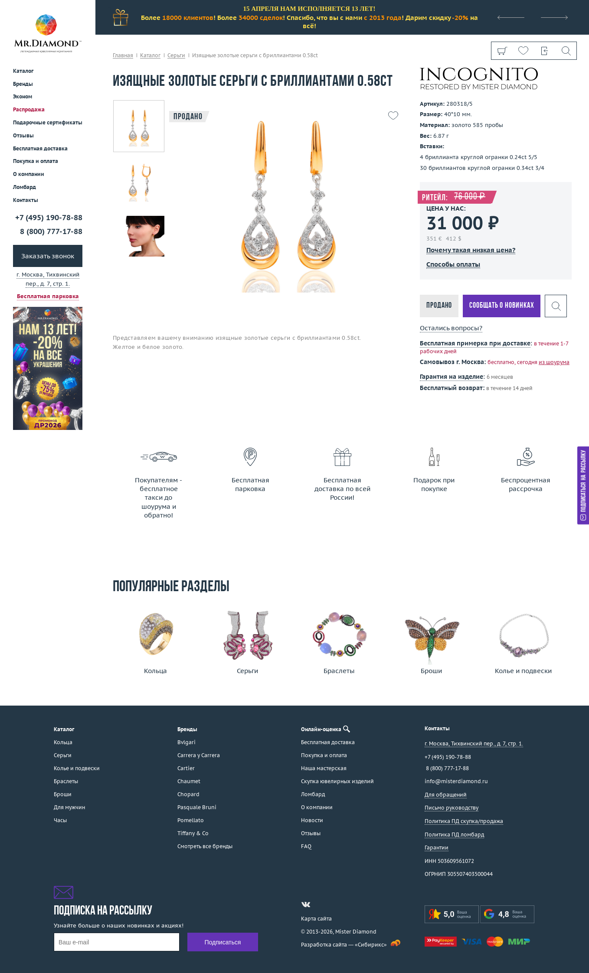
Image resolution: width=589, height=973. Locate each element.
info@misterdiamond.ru (456, 781)
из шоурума (554, 362)
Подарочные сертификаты (47, 122)
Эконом (22, 96)
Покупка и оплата (35, 161)
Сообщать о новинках (501, 306)
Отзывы (23, 135)
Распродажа (29, 109)
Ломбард (24, 187)
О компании (28, 174)
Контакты (25, 200)
